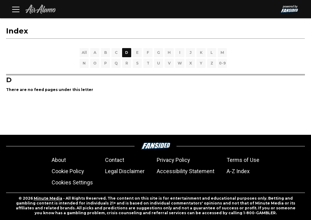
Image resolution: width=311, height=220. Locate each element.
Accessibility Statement (185, 171)
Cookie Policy (68, 171)
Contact (114, 160)
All (84, 52)
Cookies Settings (72, 182)
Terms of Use (243, 160)
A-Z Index (238, 171)
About (59, 160)
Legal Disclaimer (125, 171)
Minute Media (48, 198)
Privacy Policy (173, 160)
